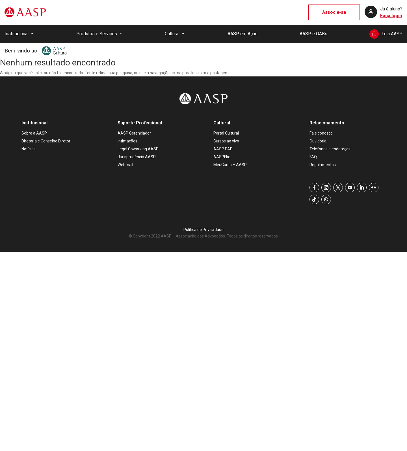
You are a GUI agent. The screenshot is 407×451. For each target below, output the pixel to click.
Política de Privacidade (203, 229)
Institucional (17, 33)
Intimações (127, 141)
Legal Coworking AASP (138, 149)
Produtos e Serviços (96, 33)
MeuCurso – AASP (230, 164)
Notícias (28, 149)
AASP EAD (223, 149)
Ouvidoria (317, 141)
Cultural (172, 33)
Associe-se (334, 12)
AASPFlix (221, 157)
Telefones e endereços (329, 149)
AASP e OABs (313, 33)
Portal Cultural (226, 133)
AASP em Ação (242, 33)
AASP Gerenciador (134, 133)
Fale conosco (321, 133)
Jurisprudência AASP (137, 157)
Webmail (125, 164)
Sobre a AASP (34, 133)
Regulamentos (322, 164)
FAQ (313, 157)
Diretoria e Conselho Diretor (45, 141)
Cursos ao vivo (226, 141)
